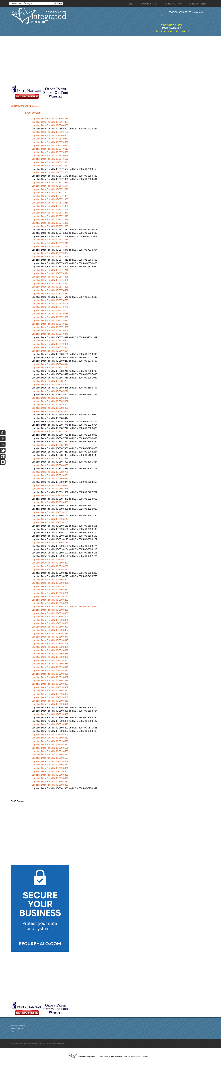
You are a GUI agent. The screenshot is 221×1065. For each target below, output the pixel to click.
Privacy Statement (18, 1025)
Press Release (17, 1028)
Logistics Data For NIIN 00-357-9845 (50, 330)
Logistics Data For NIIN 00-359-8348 (50, 643)
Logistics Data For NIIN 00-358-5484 (50, 411)
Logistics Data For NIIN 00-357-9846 (50, 334)
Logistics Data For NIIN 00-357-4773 (50, 300)
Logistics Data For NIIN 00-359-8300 (50, 613)
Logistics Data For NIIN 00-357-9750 (50, 307)
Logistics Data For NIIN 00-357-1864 (50, 196)
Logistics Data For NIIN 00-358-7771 (50, 431)
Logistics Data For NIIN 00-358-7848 (50, 445)
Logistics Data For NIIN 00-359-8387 (50, 684)
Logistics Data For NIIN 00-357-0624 (50, 155)
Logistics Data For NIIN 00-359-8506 (50, 734)
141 (176, 31)
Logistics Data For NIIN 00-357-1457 (50, 165)
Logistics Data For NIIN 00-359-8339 (50, 633)
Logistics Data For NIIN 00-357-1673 (50, 182)
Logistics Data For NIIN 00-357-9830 (50, 327)
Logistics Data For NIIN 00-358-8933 (50, 465)
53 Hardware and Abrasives (25, 106)
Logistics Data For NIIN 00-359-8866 (50, 768)
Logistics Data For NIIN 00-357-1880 (50, 223)
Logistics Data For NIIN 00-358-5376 (50, 398)
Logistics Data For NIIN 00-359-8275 (50, 596)
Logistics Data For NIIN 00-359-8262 (50, 589)
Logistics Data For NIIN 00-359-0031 (50, 475)
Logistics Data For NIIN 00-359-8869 (50, 775)
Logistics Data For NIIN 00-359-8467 (50, 697)
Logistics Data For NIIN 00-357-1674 (50, 185)
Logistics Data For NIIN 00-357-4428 (50, 286)
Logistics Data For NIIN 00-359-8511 (50, 737)
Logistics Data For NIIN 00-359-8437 (50, 694)
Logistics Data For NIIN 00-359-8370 (50, 667)
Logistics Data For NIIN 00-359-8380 (50, 674)
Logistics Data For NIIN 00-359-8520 (50, 741)
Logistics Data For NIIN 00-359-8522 (50, 744)
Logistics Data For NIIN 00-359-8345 (50, 640)
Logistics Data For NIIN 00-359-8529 (50, 751)
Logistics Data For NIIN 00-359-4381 (50, 502)
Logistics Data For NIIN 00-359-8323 (50, 626)
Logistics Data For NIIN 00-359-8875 (50, 778)
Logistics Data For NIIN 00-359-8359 (50, 657)
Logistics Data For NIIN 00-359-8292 (50, 603)
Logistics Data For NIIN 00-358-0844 (50, 364)
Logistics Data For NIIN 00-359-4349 (50, 495)
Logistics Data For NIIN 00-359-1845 (50, 488)
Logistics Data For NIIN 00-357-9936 (50, 344)
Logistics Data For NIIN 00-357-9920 (50, 340)
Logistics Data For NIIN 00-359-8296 (50, 610)
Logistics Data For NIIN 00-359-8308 (50, 623)
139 (163, 31)
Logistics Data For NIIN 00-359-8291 (50, 600)
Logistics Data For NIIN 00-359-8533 (50, 754)
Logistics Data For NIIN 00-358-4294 (50, 381)
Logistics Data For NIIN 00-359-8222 (50, 579)
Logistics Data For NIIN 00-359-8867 (50, 771)
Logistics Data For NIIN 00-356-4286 (50, 118)
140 (170, 31)
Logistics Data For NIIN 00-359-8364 (50, 663)
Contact (14, 1031)
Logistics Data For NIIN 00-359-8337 (50, 630)
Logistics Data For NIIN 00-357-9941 (50, 347)
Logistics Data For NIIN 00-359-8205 (50, 559)
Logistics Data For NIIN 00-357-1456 (50, 162)
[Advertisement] (84, 60)
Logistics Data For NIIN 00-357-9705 (50, 303)
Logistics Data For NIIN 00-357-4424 (50, 273)
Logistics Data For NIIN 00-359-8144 (50, 519)
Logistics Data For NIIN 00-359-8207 (50, 562)
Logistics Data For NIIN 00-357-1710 (50, 189)
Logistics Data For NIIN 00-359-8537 (50, 758)
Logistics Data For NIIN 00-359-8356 (50, 653)
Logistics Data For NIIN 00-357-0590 (50, 142)
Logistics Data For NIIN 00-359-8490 (50, 724)
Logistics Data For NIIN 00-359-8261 (50, 586)
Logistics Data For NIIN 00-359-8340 (50, 636)
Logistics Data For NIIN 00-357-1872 (50, 212)
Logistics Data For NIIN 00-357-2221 (50, 246)
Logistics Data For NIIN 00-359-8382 (50, 677)
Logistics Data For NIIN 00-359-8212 (50, 569)
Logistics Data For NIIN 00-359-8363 (50, 660)
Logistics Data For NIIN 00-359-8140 (50, 512)
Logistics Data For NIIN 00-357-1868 (50, 206)
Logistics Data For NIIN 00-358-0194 (50, 350)
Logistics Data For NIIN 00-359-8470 (50, 704)
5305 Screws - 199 (171, 24)
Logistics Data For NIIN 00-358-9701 (50, 472)
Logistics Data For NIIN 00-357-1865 (50, 199)
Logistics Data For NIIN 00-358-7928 (50, 458)
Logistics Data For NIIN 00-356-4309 (50, 125)
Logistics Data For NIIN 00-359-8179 (50, 542)
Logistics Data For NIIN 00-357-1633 (50, 172)
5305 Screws (33, 112)
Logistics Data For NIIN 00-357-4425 (50, 276)
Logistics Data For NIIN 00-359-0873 (50, 485)
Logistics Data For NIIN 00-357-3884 (50, 253)
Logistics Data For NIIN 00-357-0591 (50, 145)
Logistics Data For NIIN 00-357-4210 (50, 270)
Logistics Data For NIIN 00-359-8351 (50, 647)
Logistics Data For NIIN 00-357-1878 (50, 216)
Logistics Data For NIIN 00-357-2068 (50, 239)
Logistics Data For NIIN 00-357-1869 (50, 209)
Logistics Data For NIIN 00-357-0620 (50, 152)
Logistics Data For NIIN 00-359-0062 (50, 478)
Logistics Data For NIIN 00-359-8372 (50, 670)
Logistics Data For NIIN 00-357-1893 (50, 226)
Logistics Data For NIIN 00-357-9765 (50, 313)
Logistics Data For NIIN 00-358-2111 (50, 367)
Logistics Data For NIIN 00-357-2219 (50, 243)
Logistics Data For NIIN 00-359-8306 (50, 620)
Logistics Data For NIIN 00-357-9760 (50, 310)
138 (156, 31)
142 (183, 31)
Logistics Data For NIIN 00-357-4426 (50, 280)
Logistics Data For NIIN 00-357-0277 (50, 138)
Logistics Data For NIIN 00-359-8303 (50, 616)
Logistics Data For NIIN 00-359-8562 (50, 764)
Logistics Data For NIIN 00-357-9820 (50, 317)
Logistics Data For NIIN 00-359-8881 (50, 781)
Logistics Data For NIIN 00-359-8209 (50, 566)
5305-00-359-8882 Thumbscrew (186, 12)
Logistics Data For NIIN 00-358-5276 (50, 391)
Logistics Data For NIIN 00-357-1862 (50, 192)
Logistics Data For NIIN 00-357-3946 (50, 256)
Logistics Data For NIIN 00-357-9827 (50, 320)
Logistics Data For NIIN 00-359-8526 (50, 748)
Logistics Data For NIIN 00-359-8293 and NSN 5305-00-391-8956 (64, 606)
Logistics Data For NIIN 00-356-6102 (50, 132)
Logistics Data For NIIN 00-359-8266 (50, 593)
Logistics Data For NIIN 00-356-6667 (50, 135)
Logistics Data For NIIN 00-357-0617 (50, 149)
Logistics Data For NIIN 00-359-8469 (50, 700)
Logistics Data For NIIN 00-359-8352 (50, 650)
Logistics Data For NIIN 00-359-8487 (50, 714)
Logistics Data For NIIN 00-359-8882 (50, 785)
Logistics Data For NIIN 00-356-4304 (50, 122)
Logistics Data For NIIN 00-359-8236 (50, 583)
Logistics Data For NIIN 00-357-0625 (50, 159)
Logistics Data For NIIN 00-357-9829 (50, 324)
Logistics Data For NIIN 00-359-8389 (50, 687)
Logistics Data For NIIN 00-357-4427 (50, 283)
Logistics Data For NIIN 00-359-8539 (50, 761)
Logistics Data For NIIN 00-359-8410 (50, 690)
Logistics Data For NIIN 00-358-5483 (50, 408)
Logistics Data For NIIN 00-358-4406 (50, 384)
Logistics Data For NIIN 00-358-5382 (50, 401)
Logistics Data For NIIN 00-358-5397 (50, 404)
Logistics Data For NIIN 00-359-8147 (50, 522)
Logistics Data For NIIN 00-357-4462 (50, 290)
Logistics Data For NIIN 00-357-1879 (50, 219)
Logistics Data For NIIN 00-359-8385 (50, 680)
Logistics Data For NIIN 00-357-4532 (50, 293)
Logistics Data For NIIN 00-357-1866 (50, 202)
